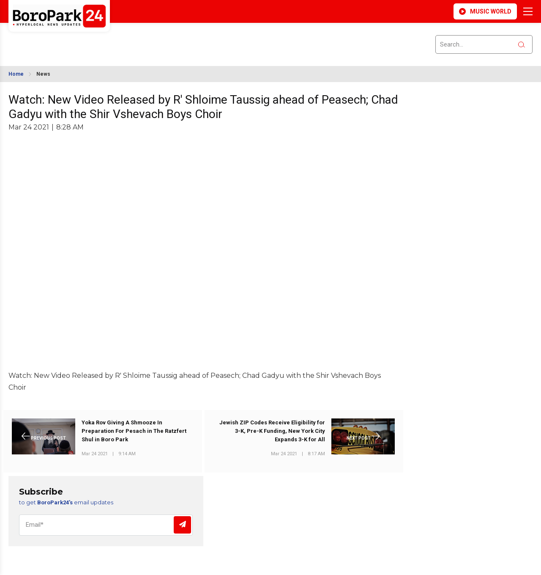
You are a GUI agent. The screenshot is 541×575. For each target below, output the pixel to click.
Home (16, 74)
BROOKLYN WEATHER (83, 39)
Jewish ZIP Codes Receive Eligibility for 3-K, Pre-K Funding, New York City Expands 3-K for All (272, 431)
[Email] (106, 525)
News (43, 74)
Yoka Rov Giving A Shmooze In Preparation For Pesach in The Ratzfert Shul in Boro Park (134, 431)
